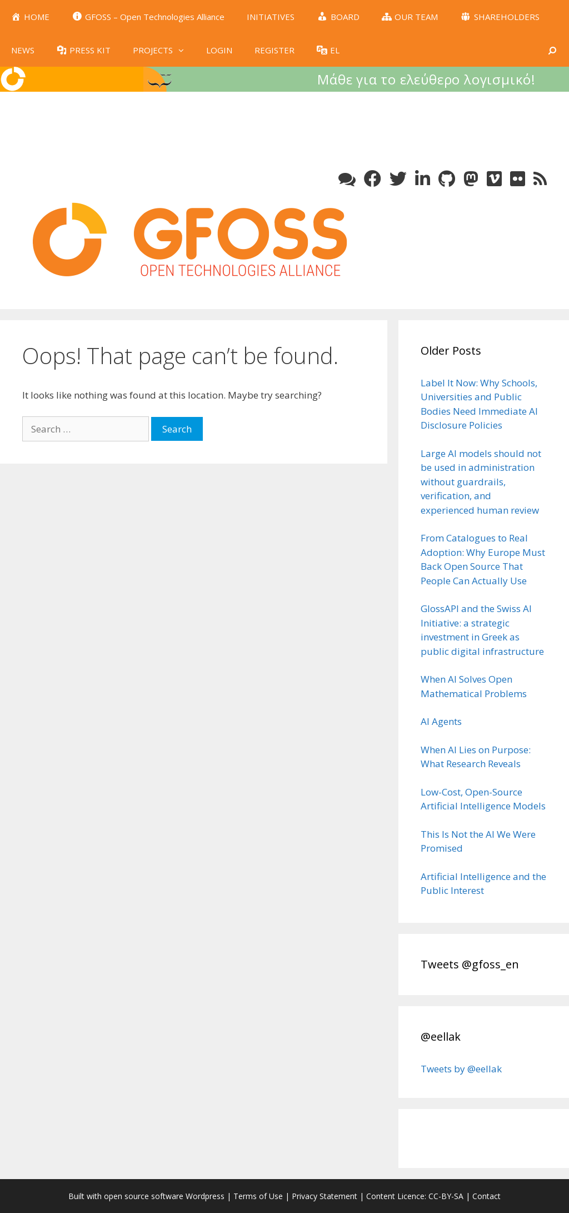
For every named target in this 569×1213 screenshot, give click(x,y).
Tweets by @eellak (461, 1068)
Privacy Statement (324, 1196)
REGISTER (274, 50)
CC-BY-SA (445, 1196)
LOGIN (219, 50)
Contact (486, 1196)
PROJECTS (164, 50)
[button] (184, 50)
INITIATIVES (271, 16)
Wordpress (205, 1196)
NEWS (22, 50)
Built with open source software (127, 1196)
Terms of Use (258, 1196)
